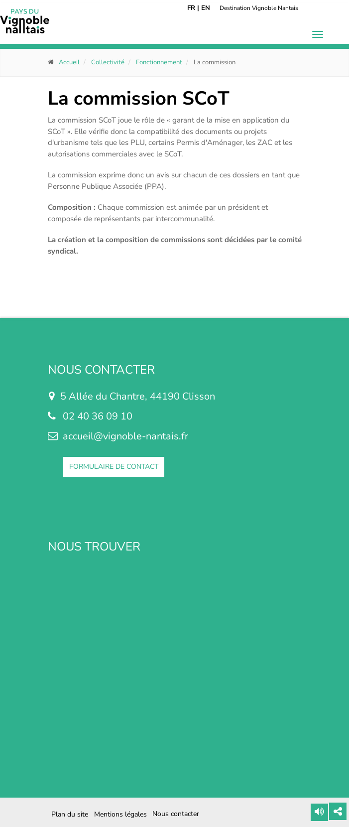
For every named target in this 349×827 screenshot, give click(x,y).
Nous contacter (175, 814)
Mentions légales (120, 814)
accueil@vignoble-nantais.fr (125, 436)
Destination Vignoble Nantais (259, 8)
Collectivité (107, 62)
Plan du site (69, 814)
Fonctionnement (159, 62)
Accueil (69, 62)
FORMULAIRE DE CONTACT (113, 466)
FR (191, 7)
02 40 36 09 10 (97, 416)
